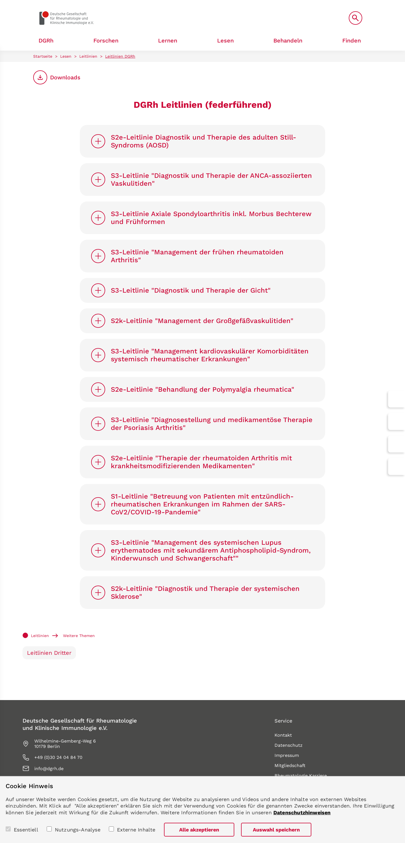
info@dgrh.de (49, 768)
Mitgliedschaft (289, 765)
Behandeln (287, 40)
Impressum (286, 755)
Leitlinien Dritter (49, 652)
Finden (351, 40)
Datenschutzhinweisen (302, 812)
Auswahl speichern (276, 830)
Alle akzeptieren (199, 830)
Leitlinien (88, 56)
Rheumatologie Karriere (300, 775)
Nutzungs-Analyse (77, 830)
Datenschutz (288, 745)
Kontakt (283, 735)
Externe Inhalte (136, 830)
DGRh (46, 40)
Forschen (105, 40)
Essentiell (26, 830)
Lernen (167, 40)
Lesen (225, 40)
